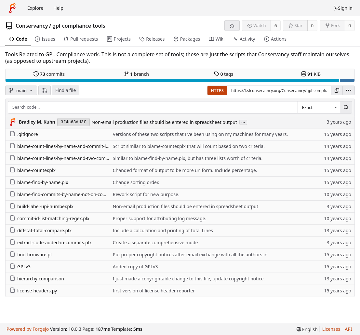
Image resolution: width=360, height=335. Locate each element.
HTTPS (217, 90)
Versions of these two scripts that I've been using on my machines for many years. (200, 134)
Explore (35, 8)
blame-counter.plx (33, 170)
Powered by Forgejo (28, 329)
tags (223, 74)
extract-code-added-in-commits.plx (51, 242)
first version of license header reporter (154, 291)
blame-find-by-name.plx (39, 182)
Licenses (331, 329)
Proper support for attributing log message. (160, 218)
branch (136, 74)
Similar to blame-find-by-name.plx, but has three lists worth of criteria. (187, 158)
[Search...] (346, 107)
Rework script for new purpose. (146, 194)
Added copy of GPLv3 (135, 266)
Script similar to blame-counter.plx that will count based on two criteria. (189, 146)
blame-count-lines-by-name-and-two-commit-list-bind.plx (74, 158)
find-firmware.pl (31, 254)
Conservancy (32, 25)
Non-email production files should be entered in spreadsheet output (164, 122)
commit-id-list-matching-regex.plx (49, 218)
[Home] (12, 8)
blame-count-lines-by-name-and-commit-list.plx (64, 146)
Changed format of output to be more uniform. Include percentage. (185, 170)
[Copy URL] (337, 90)
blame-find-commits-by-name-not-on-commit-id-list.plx (72, 194)
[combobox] (319, 107)
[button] (44, 90)
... (243, 122)
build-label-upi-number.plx (41, 206)
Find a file (65, 90)
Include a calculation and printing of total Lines (163, 230)
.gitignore (24, 134)
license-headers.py (33, 291)
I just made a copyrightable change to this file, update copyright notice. (189, 278)
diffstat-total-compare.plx (41, 230)
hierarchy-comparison (37, 278)
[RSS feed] (232, 25)
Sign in (343, 8)
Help (58, 8)
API (348, 329)
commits (49, 74)
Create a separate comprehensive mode (155, 242)
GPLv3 (20, 266)
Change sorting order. (136, 182)
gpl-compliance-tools (78, 25)
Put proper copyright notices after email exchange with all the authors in (190, 254)
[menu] (348, 90)
